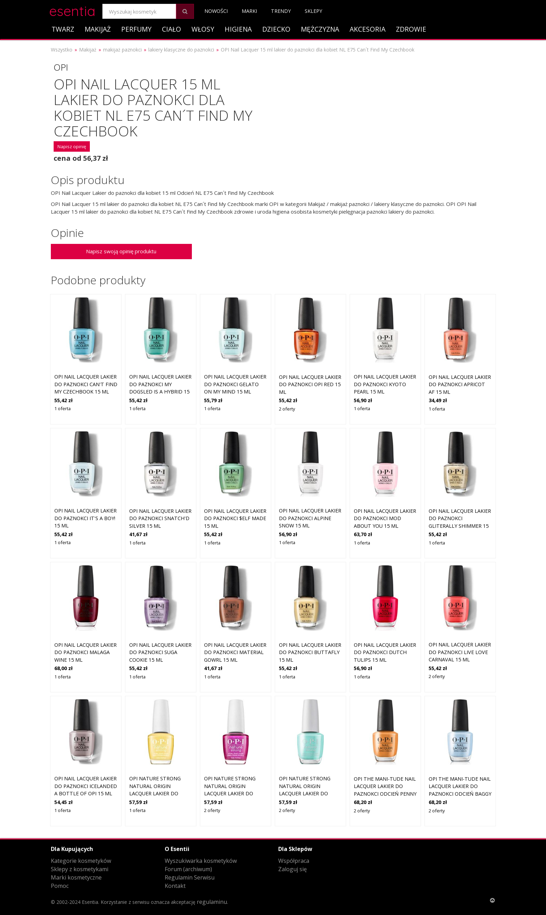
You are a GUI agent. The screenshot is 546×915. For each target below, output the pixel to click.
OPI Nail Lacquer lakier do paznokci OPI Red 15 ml (310, 384)
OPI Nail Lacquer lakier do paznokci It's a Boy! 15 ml (85, 518)
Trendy (281, 11)
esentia (72, 10)
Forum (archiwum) (188, 869)
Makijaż (98, 29)
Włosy (203, 29)
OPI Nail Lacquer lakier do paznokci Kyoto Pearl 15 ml (385, 384)
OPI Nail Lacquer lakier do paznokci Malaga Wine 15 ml (85, 652)
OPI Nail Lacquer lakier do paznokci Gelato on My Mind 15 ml (235, 384)
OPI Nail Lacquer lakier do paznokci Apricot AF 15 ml (460, 384)
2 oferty (287, 409)
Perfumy (136, 29)
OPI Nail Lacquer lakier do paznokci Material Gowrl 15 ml (235, 652)
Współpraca (293, 861)
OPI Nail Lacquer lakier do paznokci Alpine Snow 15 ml (310, 518)
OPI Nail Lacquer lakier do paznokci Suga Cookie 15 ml (160, 652)
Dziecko (276, 29)
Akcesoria (367, 29)
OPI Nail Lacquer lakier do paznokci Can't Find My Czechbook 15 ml (85, 384)
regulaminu (212, 902)
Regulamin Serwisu (189, 877)
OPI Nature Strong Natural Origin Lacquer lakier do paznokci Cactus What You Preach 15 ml (310, 793)
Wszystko (61, 49)
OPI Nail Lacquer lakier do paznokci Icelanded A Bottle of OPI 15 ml (85, 786)
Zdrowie (411, 29)
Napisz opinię (71, 146)
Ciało (171, 29)
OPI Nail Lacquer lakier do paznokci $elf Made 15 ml (235, 518)
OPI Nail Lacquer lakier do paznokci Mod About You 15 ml (385, 518)
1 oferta (62, 408)
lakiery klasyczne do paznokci (181, 49)
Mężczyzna (320, 29)
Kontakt (175, 886)
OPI (61, 67)
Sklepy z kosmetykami (79, 869)
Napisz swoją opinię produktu (121, 251)
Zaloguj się (292, 869)
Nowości (216, 11)
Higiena (238, 29)
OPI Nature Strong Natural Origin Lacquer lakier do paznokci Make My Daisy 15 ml (155, 793)
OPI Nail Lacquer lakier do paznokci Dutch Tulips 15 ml (385, 652)
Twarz (63, 29)
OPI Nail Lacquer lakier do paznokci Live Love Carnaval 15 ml (460, 652)
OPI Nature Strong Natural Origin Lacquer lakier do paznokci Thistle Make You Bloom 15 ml (235, 793)
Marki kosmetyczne (76, 877)
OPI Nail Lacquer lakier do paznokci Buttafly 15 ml (310, 652)
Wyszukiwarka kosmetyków (201, 861)
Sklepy (313, 11)
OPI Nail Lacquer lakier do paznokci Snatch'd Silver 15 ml (160, 518)
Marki (249, 11)
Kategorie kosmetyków (81, 861)
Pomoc (60, 886)
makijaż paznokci (122, 49)
